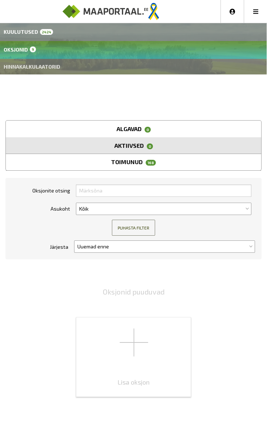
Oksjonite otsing (51, 190)
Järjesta (59, 247)
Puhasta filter (133, 227)
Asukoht (60, 209)
